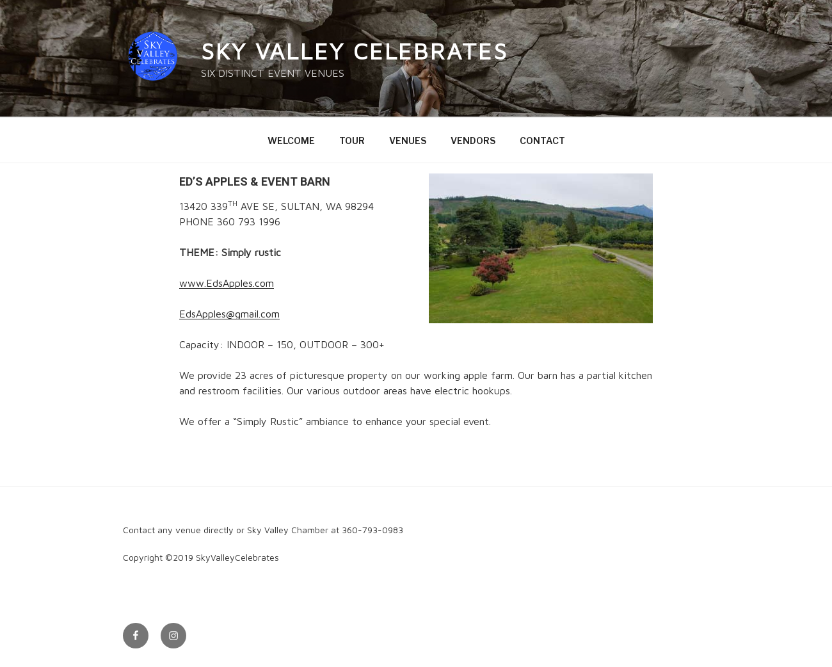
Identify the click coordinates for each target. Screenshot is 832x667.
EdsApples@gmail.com (229, 313)
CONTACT (542, 140)
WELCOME (291, 140)
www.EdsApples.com (226, 283)
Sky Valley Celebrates (354, 51)
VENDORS (473, 140)
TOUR (352, 140)
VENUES (407, 140)
